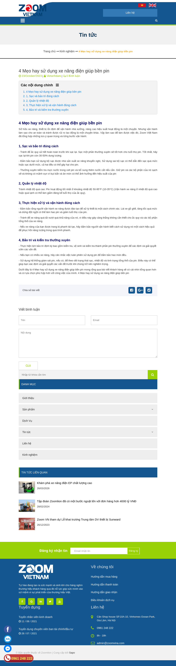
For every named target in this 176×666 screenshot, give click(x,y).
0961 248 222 (105, 627)
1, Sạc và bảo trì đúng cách (42, 96)
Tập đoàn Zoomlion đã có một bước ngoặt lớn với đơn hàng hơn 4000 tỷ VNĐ (86, 501)
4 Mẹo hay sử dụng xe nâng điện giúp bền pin (53, 91)
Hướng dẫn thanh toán (104, 584)
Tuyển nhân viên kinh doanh (36, 617)
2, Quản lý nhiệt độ (37, 100)
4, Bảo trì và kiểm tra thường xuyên (47, 109)
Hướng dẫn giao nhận (104, 592)
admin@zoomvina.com (110, 643)
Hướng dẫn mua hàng (104, 576)
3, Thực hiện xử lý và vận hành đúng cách (51, 105)
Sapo (72, 652)
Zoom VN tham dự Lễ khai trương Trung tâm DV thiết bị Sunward (78, 519)
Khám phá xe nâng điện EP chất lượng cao (64, 483)
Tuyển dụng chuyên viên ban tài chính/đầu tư (46, 629)
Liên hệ (130, 12)
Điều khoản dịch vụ (102, 600)
